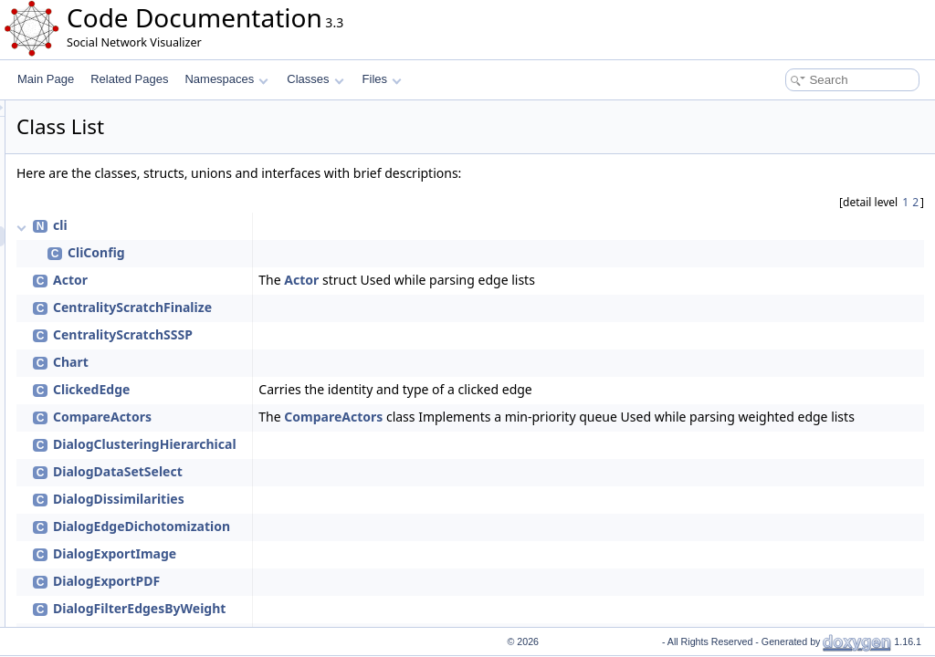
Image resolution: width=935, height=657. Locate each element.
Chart (344, 361)
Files (382, 79)
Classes (315, 79)
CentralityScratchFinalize (406, 307)
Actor (344, 279)
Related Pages (129, 79)
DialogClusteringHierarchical (418, 459)
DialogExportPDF (380, 596)
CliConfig (370, 252)
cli (334, 225)
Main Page (45, 79)
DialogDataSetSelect (392, 486)
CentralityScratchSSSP (397, 334)
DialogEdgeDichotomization (415, 541)
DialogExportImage (388, 569)
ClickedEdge (365, 389)
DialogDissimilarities (392, 514)
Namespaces (226, 79)
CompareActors (376, 416)
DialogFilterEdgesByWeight (413, 623)
